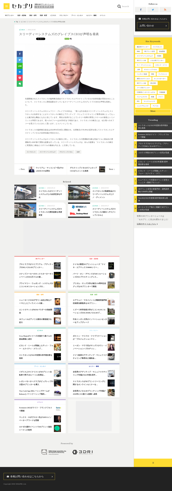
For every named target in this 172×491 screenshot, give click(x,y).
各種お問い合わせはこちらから (24, 476)
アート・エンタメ (77, 15)
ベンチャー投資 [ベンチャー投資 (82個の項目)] (142, 74)
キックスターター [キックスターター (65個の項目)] (160, 78)
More (153, 111)
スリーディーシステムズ (47, 152)
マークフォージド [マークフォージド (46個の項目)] (149, 101)
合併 (78, 152)
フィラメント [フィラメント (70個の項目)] (162, 74)
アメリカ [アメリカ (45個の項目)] (155, 106)
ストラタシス (31, 152)
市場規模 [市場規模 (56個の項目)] (162, 92)
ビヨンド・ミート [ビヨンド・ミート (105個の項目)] (161, 65)
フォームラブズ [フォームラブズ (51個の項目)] (142, 97)
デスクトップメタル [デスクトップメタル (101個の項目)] (150, 69)
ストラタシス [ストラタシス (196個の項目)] (157, 47)
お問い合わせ (147, 25)
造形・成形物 (21, 15)
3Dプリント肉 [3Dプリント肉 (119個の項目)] (141, 60)
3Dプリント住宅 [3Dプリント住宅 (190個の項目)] (149, 51)
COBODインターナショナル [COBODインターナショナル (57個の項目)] (146, 92)
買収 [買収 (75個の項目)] (152, 74)
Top (17, 22)
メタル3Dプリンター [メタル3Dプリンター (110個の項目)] (157, 60)
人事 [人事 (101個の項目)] (138, 69)
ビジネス (53, 15)
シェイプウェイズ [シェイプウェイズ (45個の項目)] (142, 106)
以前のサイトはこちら (146, 224)
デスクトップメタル (66, 152)
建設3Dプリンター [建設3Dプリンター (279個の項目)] (143, 47)
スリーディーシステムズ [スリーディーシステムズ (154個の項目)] (145, 56)
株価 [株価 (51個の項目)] (152, 97)
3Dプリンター (9, 15)
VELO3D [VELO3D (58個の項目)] (153, 83)
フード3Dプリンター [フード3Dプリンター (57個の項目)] (143, 88)
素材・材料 (33, 15)
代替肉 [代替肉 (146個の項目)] (159, 56)
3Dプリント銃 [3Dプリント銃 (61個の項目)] (141, 83)
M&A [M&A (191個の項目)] (138, 51)
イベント (102, 15)
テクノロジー (63, 15)
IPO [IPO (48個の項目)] (138, 101)
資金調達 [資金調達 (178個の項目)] (162, 51)
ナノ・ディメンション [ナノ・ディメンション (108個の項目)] (144, 65)
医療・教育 (43, 15)
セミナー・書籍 (91, 15)
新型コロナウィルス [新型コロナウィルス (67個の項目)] (143, 78)
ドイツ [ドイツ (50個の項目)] (160, 97)
